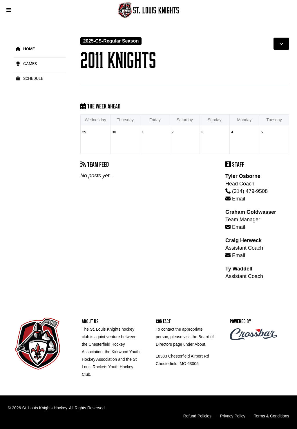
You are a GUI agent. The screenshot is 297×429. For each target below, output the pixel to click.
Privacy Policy (232, 416)
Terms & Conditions (271, 416)
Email (235, 199)
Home (24, 48)
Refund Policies (197, 416)
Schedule (28, 78)
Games (25, 63)
